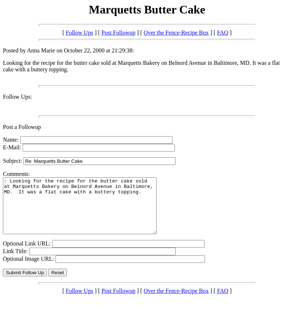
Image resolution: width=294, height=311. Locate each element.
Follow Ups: (17, 97)
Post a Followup (22, 127)
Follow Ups (79, 32)
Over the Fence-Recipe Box (176, 32)
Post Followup (118, 32)
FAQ (222, 32)
